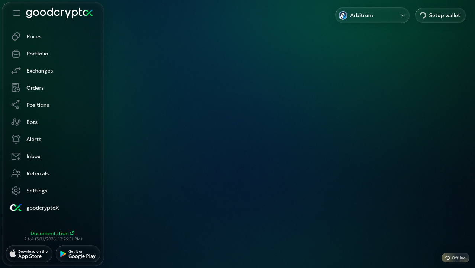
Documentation (52, 233)
